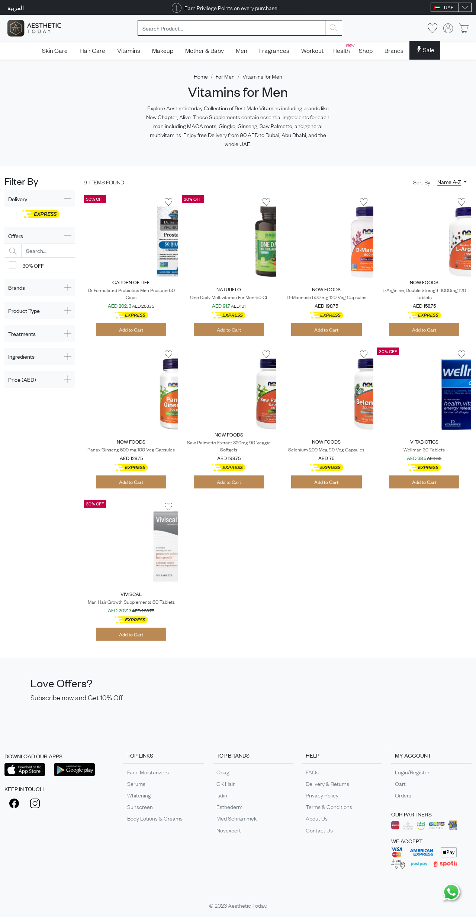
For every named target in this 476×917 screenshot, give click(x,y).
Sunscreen (140, 806)
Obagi (223, 772)
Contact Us (319, 830)
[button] (452, 182)
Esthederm (229, 806)
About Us (317, 818)
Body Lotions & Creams (155, 818)
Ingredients (21, 356)
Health (342, 48)
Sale (424, 49)
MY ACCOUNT (413, 755)
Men (241, 50)
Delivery (17, 199)
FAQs (312, 772)
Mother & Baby (204, 50)
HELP (312, 755)
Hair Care (92, 50)
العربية (15, 7)
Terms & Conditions (329, 806)
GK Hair (225, 783)
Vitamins (128, 50)
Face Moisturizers (148, 772)
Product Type (24, 310)
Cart (400, 783)
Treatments (22, 333)
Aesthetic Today (247, 905)
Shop (366, 50)
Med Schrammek (236, 818)
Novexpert (228, 830)
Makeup (162, 50)
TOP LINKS (140, 755)
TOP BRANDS (233, 755)
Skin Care (55, 50)
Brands (394, 50)
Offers (15, 235)
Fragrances (274, 50)
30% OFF (33, 265)
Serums (136, 783)
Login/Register (412, 772)
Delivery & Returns (327, 783)
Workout (312, 50)
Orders (403, 795)
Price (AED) (22, 379)
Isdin (221, 795)
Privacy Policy (322, 795)
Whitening (139, 795)
